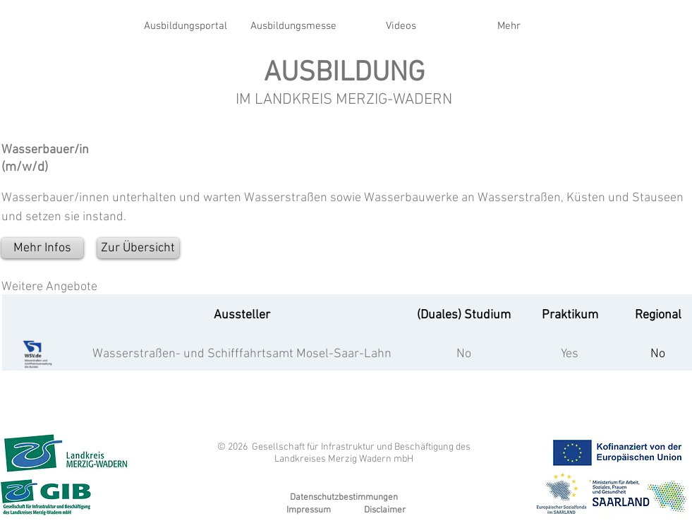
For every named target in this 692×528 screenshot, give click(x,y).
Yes (569, 354)
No (463, 354)
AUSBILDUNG (344, 73)
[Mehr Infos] (42, 248)
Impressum (308, 510)
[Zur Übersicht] (138, 248)
